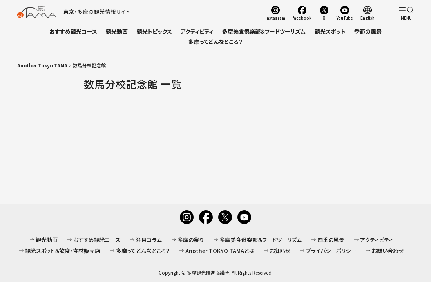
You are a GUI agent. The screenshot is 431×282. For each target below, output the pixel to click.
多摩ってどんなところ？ (215, 41)
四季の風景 (330, 240)
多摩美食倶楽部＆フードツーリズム (264, 31)
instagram (275, 17)
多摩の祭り (190, 240)
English (367, 17)
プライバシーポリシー (331, 251)
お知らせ (280, 251)
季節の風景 (368, 31)
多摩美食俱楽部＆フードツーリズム (260, 240)
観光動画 (117, 31)
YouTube (345, 17)
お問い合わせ (388, 251)
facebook (302, 17)
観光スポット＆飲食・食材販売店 (62, 251)
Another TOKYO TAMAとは (219, 251)
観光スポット (330, 31)
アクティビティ (197, 31)
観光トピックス (154, 31)
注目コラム (149, 240)
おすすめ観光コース (73, 31)
